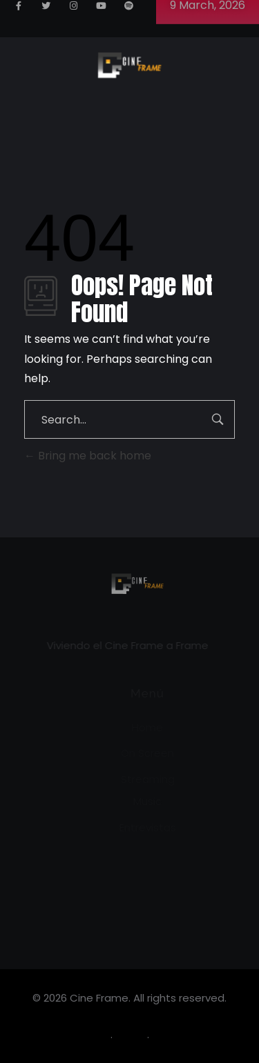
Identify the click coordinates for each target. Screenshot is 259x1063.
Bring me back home (87, 456)
